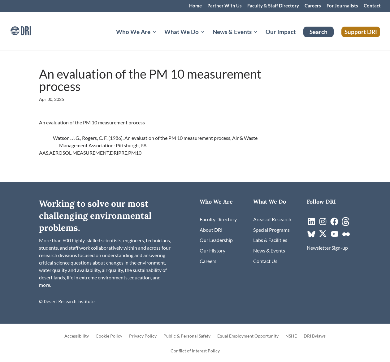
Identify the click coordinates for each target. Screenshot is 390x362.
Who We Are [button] (133, 32)
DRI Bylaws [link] (315, 336)
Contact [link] (372, 5)
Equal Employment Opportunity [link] (248, 336)
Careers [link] (313, 5)
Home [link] (195, 5)
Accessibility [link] (76, 336)
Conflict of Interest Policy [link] (195, 351)
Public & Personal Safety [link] (186, 336)
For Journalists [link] (342, 5)
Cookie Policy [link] (109, 336)
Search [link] (318, 31)
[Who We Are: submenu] (159, 39)
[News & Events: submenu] (260, 39)
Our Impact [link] (281, 32)
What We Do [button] (181, 32)
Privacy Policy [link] (143, 336)
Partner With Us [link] (224, 5)
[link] (29, 30)
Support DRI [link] (360, 31)
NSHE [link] (291, 336)
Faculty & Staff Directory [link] (273, 5)
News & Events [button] (232, 32)
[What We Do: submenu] (207, 39)
